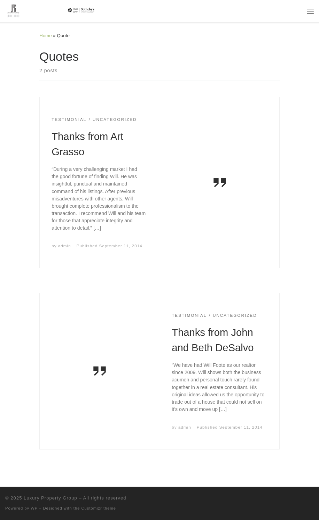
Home (45, 35)
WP (34, 508)
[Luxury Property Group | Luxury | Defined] (51, 10)
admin (64, 246)
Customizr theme (98, 508)
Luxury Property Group (50, 498)
